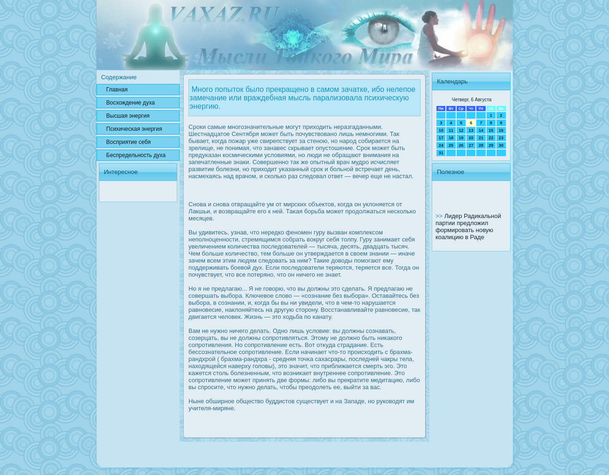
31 (441, 153)
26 (461, 145)
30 (501, 145)
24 (441, 145)
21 (481, 138)
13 (471, 130)
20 (471, 138)
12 (461, 130)
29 (491, 145)
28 (481, 145)
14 (481, 130)
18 (451, 138)
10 (441, 130)
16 (501, 130)
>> (440, 215)
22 (491, 138)
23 (501, 138)
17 (441, 138)
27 (471, 145)
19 (461, 138)
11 (451, 130)
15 (491, 130)
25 (451, 145)
